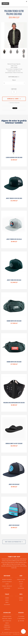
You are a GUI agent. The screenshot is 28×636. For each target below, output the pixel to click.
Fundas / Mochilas (7, 586)
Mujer (7, 600)
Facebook (21, 616)
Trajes (7, 594)
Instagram (21, 618)
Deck (21, 586)
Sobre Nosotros (7, 616)
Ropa (21, 594)
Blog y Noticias (7, 620)
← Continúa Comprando (13, 102)
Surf (21, 576)
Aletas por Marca (7, 581)
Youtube (21, 620)
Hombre (7, 597)
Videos (7, 623)
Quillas (21, 581)
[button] (23, 631)
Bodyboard (7, 576)
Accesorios (7, 588)
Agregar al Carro (14, 98)
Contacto (7, 629)
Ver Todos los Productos (14, 542)
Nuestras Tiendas (7, 618)
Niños (7, 602)
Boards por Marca (7, 579)
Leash (7, 583)
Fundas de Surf (21, 579)
